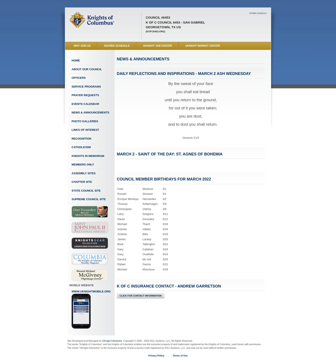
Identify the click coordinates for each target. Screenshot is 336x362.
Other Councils (258, 13)
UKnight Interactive (112, 341)
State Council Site (86, 190)
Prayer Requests (85, 95)
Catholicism (81, 147)
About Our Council (87, 69)
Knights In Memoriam (88, 156)
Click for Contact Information (141, 295)
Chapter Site (82, 181)
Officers (79, 77)
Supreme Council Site (89, 199)
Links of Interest (85, 129)
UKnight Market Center (202, 45)
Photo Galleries (85, 121)
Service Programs (86, 86)
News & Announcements (90, 112)
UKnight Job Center (157, 45)
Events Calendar (85, 104)
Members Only (83, 164)
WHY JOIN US (82, 45)
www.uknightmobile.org (91, 309)
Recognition (81, 138)
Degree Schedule (117, 45)
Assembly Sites (84, 173)
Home (76, 60)
